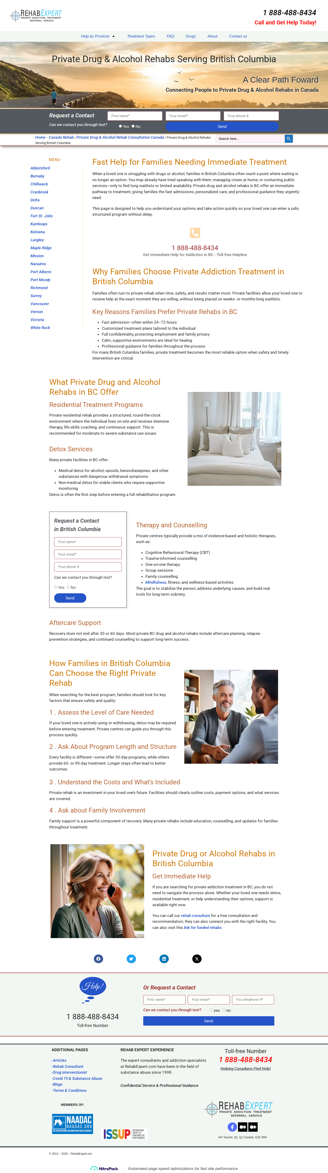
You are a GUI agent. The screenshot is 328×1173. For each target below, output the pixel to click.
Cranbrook (39, 192)
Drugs (191, 36)
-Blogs (57, 1084)
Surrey (36, 295)
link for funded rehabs (202, 927)
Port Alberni (40, 271)
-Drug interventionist (69, 1072)
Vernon (36, 311)
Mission (37, 255)
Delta (35, 200)
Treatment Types (141, 36)
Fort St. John (41, 216)
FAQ (170, 36)
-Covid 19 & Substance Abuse (77, 1078)
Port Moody (40, 279)
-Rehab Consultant (67, 1066)
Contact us (238, 36)
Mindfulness (155, 582)
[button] (98, 958)
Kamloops (38, 224)
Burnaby (37, 176)
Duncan (37, 208)
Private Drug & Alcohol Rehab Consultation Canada (120, 137)
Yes (126, 126)
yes (217, 1010)
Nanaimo (38, 263)
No (138, 126)
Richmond (39, 287)
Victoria (37, 319)
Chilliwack (39, 184)
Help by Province (98, 36)
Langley (37, 240)
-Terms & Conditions (69, 1090)
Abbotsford (40, 168)
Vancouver (39, 303)
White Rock (40, 327)
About (212, 36)
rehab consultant (195, 915)
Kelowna (37, 232)
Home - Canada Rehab (54, 137)
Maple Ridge (41, 247)
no (228, 1010)
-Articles (59, 1060)
